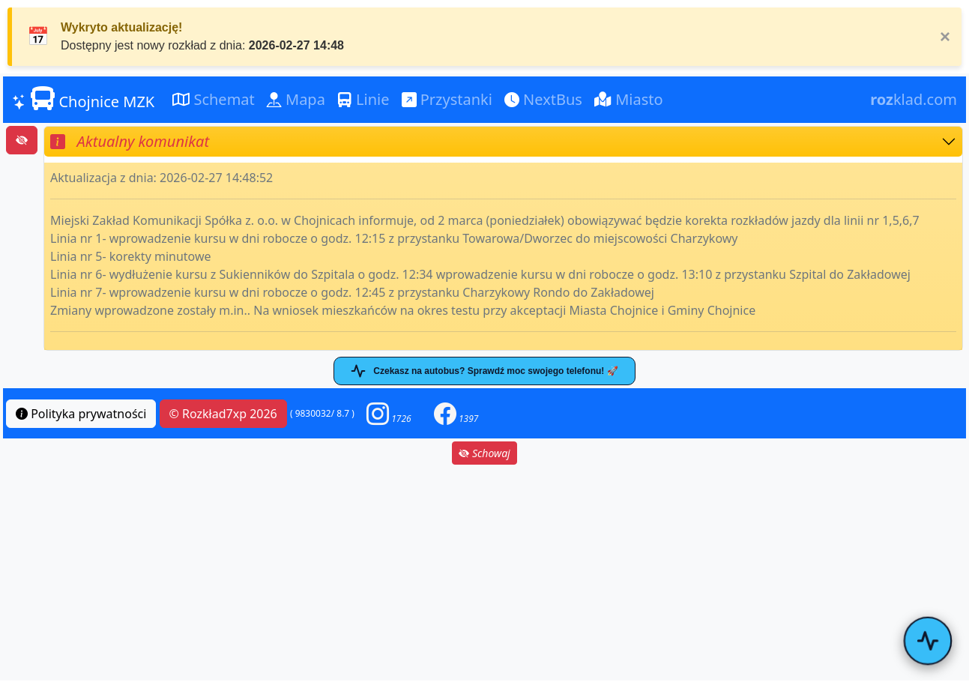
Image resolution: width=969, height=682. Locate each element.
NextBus (543, 99)
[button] (389, 413)
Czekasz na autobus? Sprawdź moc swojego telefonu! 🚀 (484, 370)
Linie (363, 99)
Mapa (296, 99)
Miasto (628, 99)
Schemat (213, 99)
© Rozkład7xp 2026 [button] (223, 413)
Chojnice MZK (83, 99)
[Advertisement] (485, 573)
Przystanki (447, 99)
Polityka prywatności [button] (81, 413)
